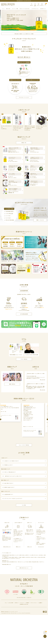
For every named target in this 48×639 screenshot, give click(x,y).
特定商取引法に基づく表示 (24, 604)
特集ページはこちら (40, 220)
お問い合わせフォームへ (24, 567)
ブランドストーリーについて (24, 97)
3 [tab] (20, 30)
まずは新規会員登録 (24, 314)
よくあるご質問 (10, 602)
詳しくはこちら (42, 379)
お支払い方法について (7, 546)
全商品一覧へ (24, 142)
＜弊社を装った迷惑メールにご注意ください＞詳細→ (24, 33)
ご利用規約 (27, 602)
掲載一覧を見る (12, 384)
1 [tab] (14, 30)
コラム (6, 602)
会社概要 (40, 602)
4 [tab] (24, 30)
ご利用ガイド (17, 602)
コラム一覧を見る (24, 359)
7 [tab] (33, 30)
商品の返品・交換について (6, 564)
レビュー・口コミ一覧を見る (24, 445)
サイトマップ (22, 602)
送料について (29, 546)
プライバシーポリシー (34, 602)
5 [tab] (27, 30)
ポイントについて (41, 546)
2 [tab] (17, 30)
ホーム (3, 8)
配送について (18, 546)
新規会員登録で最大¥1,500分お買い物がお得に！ (24, 0)
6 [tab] (30, 30)
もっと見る (24, 505)
